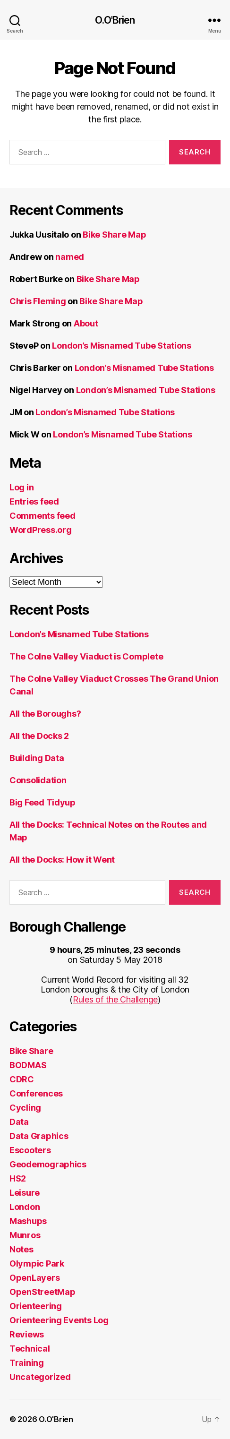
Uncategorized (40, 1377)
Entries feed (34, 501)
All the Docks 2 (39, 736)
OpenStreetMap (42, 1292)
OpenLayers (34, 1278)
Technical (29, 1348)
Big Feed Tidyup (42, 802)
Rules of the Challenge (115, 999)
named (69, 257)
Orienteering (35, 1306)
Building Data (36, 758)
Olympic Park (36, 1263)
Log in (21, 487)
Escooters (30, 1150)
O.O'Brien (115, 20)
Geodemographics (47, 1164)
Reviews (26, 1334)
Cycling (25, 1108)
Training (26, 1363)
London (24, 1207)
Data (19, 1122)
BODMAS (27, 1065)
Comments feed (42, 516)
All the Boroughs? (45, 714)
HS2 (17, 1178)
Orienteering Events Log (59, 1320)
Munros (24, 1235)
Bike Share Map (114, 235)
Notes (21, 1249)
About (86, 323)
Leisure (24, 1193)
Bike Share (31, 1051)
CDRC (21, 1079)
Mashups (28, 1221)
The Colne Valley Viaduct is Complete (86, 656)
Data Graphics (38, 1136)
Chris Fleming (37, 301)
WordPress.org (40, 530)
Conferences (36, 1093)
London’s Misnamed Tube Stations (121, 346)
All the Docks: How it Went (62, 860)
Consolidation (38, 780)
